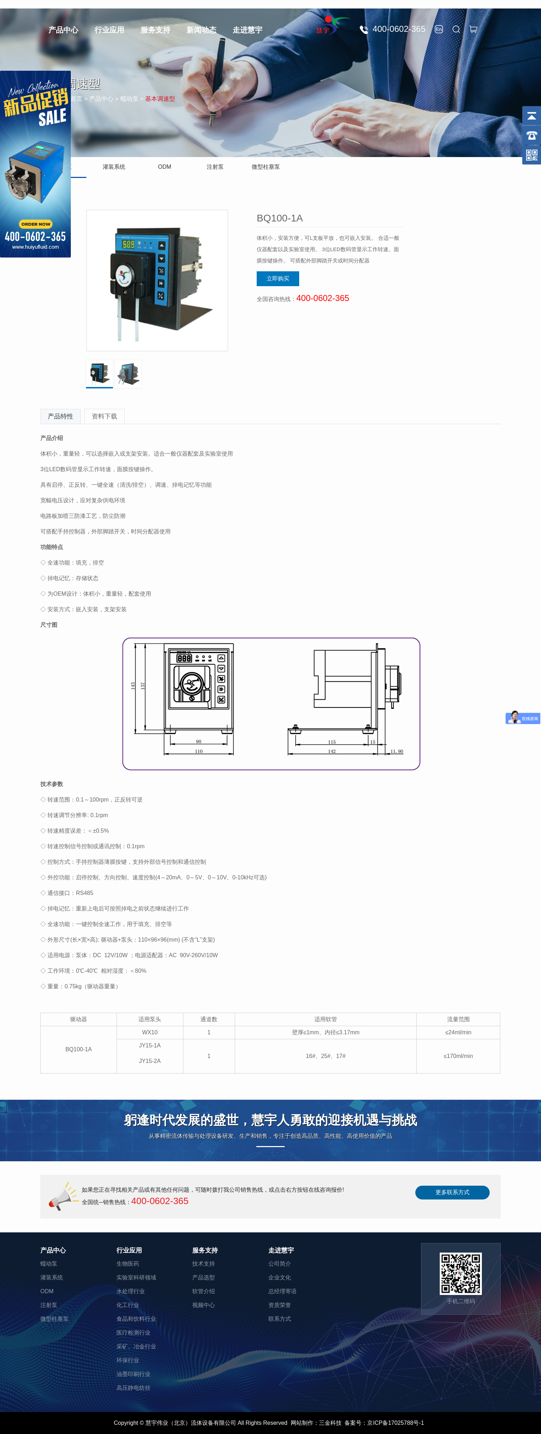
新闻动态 (201, 30)
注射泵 (215, 167)
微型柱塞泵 (266, 167)
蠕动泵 (48, 1264)
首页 (76, 99)
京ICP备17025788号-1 (395, 1423)
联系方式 (279, 1319)
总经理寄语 (282, 1291)
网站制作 (302, 1423)
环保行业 (127, 1360)
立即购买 (278, 279)
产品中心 (63, 30)
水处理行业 (130, 1291)
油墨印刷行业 (133, 1374)
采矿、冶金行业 (136, 1346)
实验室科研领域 (136, 1277)
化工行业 (127, 1305)
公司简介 (279, 1264)
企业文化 (279, 1277)
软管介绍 (203, 1291)
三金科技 (330, 1423)
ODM (164, 167)
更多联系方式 (452, 1192)
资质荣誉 (279, 1305)
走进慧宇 (247, 30)
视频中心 (203, 1305)
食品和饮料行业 (136, 1319)
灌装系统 (114, 167)
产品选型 (203, 1277)
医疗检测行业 (133, 1333)
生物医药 (127, 1264)
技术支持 (203, 1264)
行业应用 (109, 30)
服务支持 (155, 30)
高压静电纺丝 (133, 1388)
